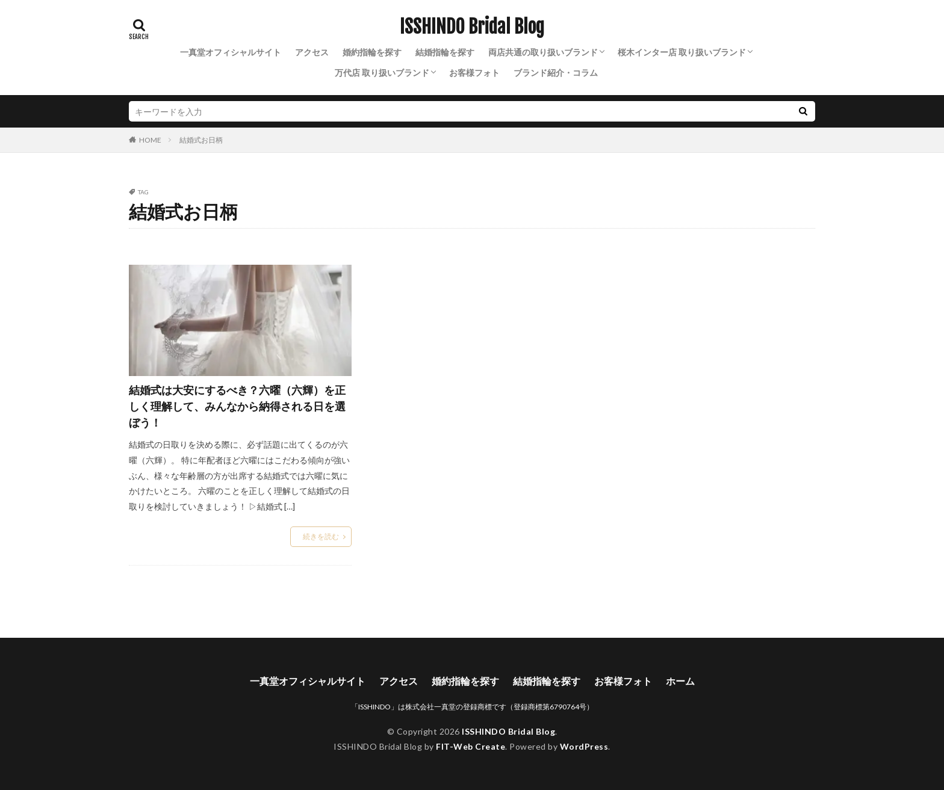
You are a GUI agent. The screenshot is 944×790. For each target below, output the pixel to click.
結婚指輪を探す (444, 52)
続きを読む (321, 536)
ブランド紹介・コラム (556, 72)
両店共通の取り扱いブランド (543, 52)
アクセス (312, 52)
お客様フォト (474, 72)
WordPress (584, 746)
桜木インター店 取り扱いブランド (682, 52)
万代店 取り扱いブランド (382, 72)
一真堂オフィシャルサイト (230, 52)
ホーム (680, 681)
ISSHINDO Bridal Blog (472, 27)
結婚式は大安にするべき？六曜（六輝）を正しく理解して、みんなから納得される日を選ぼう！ (237, 406)
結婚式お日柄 (201, 139)
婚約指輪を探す (372, 52)
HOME (150, 139)
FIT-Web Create (470, 746)
